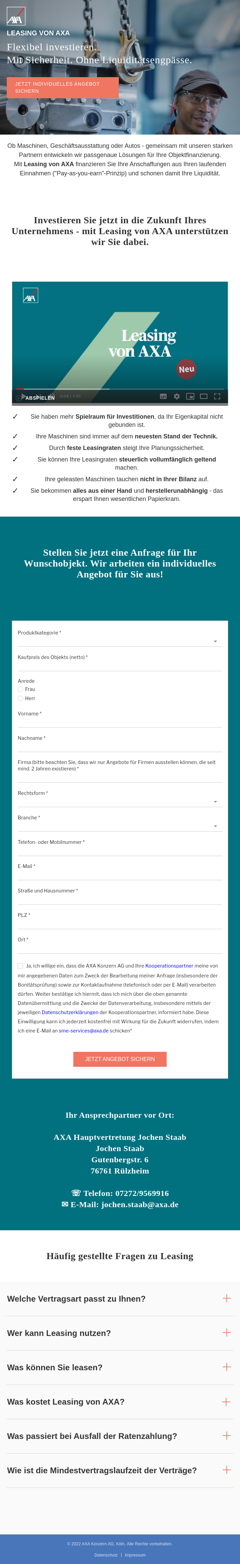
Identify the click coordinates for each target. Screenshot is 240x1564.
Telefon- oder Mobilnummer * (51, 842)
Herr (26, 698)
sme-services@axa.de (84, 1030)
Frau (26, 689)
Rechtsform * (33, 793)
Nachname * (31, 738)
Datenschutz (106, 1555)
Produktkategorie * (39, 633)
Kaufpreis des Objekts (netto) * (53, 657)
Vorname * (29, 713)
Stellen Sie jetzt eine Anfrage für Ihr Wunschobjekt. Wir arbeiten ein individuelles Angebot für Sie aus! (120, 563)
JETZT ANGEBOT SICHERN (120, 1059)
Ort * (23, 939)
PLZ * (24, 915)
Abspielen (40, 398)
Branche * (29, 817)
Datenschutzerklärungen (70, 1012)
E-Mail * (26, 866)
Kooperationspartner (169, 966)
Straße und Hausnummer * (48, 890)
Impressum (135, 1555)
